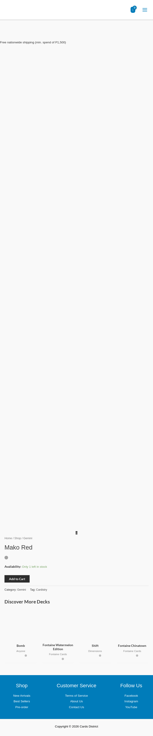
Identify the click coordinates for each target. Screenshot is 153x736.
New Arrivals (21, 695)
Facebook (131, 695)
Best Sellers (22, 701)
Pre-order (21, 707)
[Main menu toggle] (145, 10)
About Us (76, 701)
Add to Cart (17, 579)
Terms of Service (76, 695)
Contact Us (76, 707)
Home (8, 538)
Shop (17, 538)
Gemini (21, 589)
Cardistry (41, 589)
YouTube (131, 707)
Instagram (131, 701)
